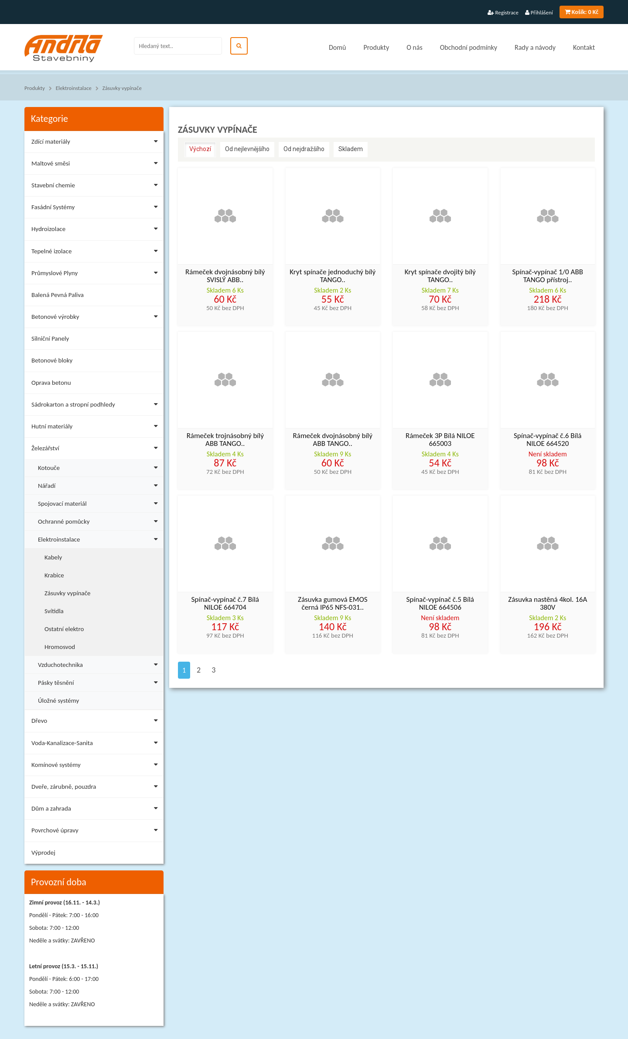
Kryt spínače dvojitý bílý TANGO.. (440, 276)
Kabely (53, 557)
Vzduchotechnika (99, 663)
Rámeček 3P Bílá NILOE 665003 (440, 440)
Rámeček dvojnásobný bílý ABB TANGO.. (332, 440)
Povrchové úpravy (96, 831)
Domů (337, 47)
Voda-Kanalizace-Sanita (96, 744)
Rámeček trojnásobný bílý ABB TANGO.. (225, 440)
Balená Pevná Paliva (57, 295)
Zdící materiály (96, 143)
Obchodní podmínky (468, 47)
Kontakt (584, 47)
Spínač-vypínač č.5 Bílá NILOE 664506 (440, 604)
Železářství (96, 449)
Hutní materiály (96, 427)
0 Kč (581, 12)
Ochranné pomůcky (99, 520)
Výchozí (200, 148)
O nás (414, 47)
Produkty (376, 47)
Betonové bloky (51, 360)
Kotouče (99, 466)
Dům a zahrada (96, 809)
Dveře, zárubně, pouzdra (96, 788)
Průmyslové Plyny (96, 274)
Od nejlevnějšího (247, 148)
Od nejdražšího (303, 148)
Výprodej (43, 852)
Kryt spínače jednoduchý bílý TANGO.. (332, 276)
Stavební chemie (96, 186)
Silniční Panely (50, 338)
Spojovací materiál (99, 502)
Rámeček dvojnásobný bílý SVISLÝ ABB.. (225, 276)
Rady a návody (535, 47)
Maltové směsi (96, 164)
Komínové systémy (96, 766)
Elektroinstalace (74, 88)
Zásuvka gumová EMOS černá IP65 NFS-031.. (332, 604)
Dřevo (96, 722)
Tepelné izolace (96, 252)
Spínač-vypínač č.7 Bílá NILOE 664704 (225, 604)
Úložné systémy (58, 700)
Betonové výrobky (96, 318)
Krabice (54, 575)
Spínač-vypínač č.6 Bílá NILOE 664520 (548, 440)
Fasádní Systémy (96, 208)
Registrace (503, 12)
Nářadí (99, 484)
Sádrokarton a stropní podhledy (96, 405)
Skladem (350, 148)
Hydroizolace (96, 230)
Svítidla (54, 611)
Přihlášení (539, 12)
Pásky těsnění (99, 681)
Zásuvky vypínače (122, 88)
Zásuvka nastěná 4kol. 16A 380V (547, 604)
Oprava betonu (51, 383)
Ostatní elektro (64, 629)
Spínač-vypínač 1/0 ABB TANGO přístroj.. (547, 276)
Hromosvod (59, 647)
